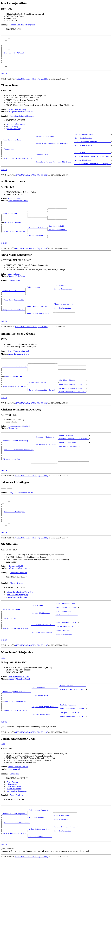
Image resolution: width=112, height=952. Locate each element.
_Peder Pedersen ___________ (39, 306)
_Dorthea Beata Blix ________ (45, 765)
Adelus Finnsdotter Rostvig (19, 609)
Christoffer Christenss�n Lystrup (20, 633)
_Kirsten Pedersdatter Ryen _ (44, 475)
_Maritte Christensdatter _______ (73, 477)
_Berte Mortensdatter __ (64, 330)
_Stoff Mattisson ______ (67, 653)
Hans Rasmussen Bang (17, 115)
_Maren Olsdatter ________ (65, 873)
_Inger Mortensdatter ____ (65, 886)
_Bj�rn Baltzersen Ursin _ (40, 884)
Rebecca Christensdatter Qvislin (22, 25)
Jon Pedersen (15, 299)
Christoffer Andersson (18, 614)
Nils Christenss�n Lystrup (17, 636)
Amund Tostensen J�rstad (16, 403)
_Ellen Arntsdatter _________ (45, 743)
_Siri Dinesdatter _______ (40, 870)
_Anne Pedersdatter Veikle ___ (72, 411)
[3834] (3, 703)
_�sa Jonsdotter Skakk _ (67, 649)
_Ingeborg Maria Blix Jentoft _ (16, 761)
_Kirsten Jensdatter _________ (16, 493)
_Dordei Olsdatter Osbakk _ (14, 249)
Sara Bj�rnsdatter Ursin (18, 820)
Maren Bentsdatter (14, 840)
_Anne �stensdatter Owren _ (15, 414)
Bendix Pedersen (14, 211)
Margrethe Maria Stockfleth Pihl (21, 117)
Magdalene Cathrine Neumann (22, 122)
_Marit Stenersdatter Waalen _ (72, 420)
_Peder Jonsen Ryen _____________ (73, 473)
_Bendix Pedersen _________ (14, 227)
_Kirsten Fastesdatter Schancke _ (73, 468)
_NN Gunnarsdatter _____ (67, 658)
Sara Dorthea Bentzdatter (17, 842)
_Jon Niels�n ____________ (43, 647)
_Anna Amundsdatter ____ (67, 680)
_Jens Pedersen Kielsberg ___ (44, 466)
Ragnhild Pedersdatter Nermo (21, 527)
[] (3, 778)
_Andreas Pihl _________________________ (54, 165)
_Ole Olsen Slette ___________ (72, 407)
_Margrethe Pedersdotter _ (43, 677)
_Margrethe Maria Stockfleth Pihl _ (18, 169)
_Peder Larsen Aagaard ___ (40, 862)
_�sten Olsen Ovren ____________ (43, 409)
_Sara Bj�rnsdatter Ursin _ (15, 888)
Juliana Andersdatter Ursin (17, 877)
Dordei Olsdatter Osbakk (18, 213)
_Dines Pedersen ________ (13, 310)
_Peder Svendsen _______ (64, 304)
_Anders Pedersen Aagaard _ (14, 866)
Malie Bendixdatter (13, 238)
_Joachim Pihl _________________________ (92, 163)
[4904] (3, 795)
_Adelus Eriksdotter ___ (67, 671)
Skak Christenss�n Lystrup (18, 638)
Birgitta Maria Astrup (16, 294)
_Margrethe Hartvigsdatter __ (72, 736)
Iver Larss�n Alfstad (14, 56)
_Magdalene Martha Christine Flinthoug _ (54, 174)
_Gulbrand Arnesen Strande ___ (72, 416)
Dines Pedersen (14, 292)
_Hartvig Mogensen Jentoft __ (72, 754)
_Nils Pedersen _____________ (45, 734)
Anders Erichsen (16, 846)
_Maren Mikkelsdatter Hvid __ (72, 767)
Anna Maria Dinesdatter (15, 321)
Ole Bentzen (12, 835)
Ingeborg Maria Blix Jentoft (19, 725)
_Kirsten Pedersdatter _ (64, 308)
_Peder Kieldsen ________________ (73, 464)
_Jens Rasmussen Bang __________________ (92, 140)
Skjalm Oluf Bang (14, 134)
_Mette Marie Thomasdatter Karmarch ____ (54, 151)
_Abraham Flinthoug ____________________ (92, 171)
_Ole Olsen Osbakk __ (57, 242)
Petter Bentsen (12, 833)
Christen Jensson (16, 624)
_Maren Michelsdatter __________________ (92, 145)
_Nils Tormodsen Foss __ (67, 644)
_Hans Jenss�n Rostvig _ (67, 666)
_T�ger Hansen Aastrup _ (64, 326)
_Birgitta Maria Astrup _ (13, 332)
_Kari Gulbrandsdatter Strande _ (42, 418)
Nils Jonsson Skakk (15, 607)
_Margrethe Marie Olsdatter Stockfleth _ (92, 167)
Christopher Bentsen (15, 838)
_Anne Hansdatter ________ (40, 892)
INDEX (4, 79)
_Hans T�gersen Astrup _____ (39, 328)
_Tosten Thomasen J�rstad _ (15, 392)
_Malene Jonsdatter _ (57, 246)
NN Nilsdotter (10, 662)
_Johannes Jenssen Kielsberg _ (16, 471)
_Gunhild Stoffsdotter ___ (43, 655)
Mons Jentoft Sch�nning (15, 750)
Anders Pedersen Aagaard (18, 818)
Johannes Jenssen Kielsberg (19, 455)
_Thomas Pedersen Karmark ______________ (92, 149)
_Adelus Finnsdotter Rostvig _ (16, 673)
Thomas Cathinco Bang (16, 130)
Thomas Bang (12, 132)
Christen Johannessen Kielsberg (18, 482)
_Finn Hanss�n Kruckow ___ (43, 669)
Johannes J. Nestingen (14, 550)
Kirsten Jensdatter (15, 457)
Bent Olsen (14, 825)
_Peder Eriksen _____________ (72, 732)
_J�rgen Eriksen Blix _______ (73, 763)
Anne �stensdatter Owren (18, 378)
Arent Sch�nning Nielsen (18, 722)
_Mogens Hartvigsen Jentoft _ (45, 756)
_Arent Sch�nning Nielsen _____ (17, 739)
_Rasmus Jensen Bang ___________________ (54, 143)
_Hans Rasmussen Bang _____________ (18, 147)
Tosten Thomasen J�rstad (18, 375)
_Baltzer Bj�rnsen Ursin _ (65, 881)
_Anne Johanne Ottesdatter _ (39, 337)
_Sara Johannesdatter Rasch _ (72, 758)
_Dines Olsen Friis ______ (65, 868)
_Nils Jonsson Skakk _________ (16, 651)
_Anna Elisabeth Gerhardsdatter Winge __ (92, 176)
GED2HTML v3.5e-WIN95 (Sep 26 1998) (31, 85)
